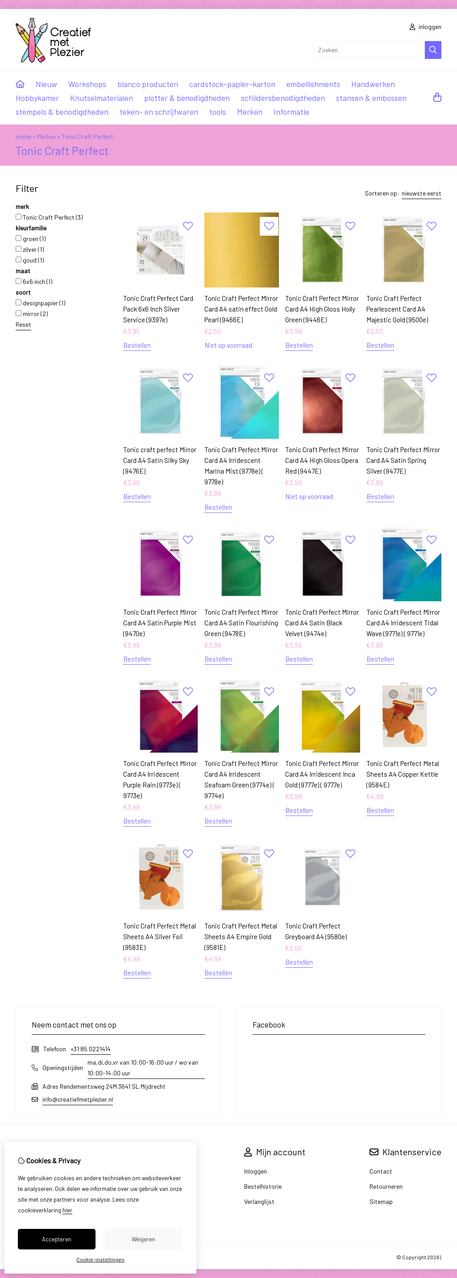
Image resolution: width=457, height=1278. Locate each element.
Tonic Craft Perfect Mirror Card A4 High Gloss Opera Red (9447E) (322, 460)
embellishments (313, 84)
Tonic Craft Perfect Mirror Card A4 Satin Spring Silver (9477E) (403, 460)
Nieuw (46, 84)
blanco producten (147, 84)
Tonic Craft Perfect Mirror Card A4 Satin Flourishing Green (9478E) (241, 622)
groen (31, 238)
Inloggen (255, 1171)
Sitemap (381, 1201)
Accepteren (56, 1239)
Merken (249, 112)
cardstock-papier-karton (232, 84)
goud (30, 260)
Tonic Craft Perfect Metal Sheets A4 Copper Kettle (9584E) (402, 774)
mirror (32, 313)
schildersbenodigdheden (283, 98)
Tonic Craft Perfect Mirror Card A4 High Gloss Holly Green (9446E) (322, 309)
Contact (381, 1171)
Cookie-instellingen (100, 1259)
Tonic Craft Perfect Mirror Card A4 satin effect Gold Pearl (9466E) (241, 309)
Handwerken (373, 84)
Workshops (87, 84)
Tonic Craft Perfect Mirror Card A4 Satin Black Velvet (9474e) (322, 622)
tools (217, 112)
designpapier (40, 303)
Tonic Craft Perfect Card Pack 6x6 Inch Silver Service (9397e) (158, 309)
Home (23, 136)
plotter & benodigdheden (187, 98)
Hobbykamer (37, 98)
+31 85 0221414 (91, 1049)
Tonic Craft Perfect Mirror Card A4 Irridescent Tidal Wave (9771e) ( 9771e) (403, 622)
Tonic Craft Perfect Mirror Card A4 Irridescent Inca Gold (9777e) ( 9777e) (322, 774)
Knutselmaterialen (101, 98)
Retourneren (386, 1186)
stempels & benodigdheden (62, 112)
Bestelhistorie (263, 1186)
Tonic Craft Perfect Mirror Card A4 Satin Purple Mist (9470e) (160, 622)
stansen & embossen (371, 98)
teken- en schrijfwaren (159, 112)
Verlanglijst (259, 1201)
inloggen (425, 26)
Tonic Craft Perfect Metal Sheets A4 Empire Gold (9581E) (240, 936)
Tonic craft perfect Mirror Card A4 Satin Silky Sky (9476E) (159, 460)
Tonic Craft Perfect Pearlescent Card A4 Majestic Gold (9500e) (397, 309)
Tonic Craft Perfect (87, 136)
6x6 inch (34, 281)
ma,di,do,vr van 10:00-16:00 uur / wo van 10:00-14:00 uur (142, 1067)
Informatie (291, 112)
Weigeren (143, 1239)
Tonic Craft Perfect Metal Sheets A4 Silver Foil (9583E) (159, 936)
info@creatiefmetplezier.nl (77, 1099)
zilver (30, 249)
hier (67, 1210)
